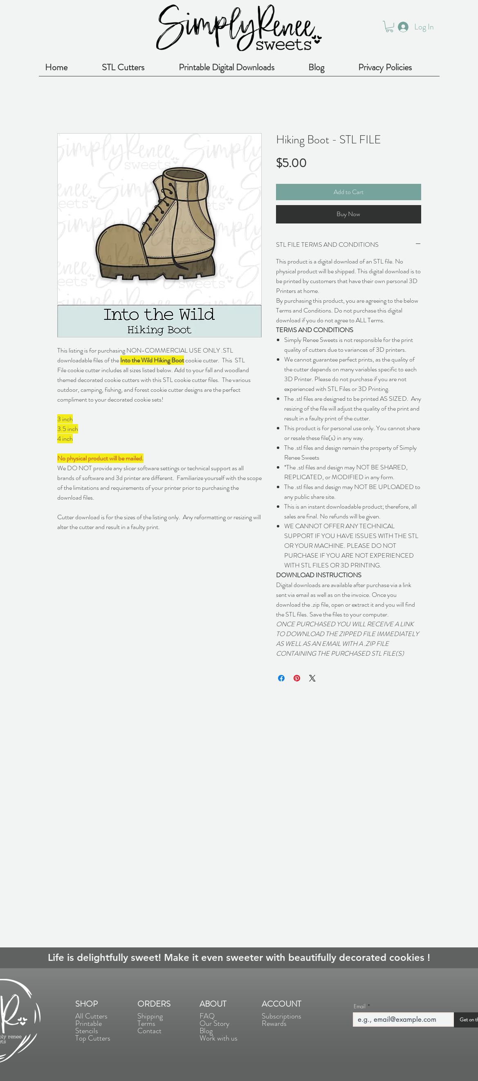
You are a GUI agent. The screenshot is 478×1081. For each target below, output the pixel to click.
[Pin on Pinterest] (297, 678)
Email (360, 1006)
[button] (389, 26)
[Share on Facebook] (281, 678)
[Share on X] (312, 678)
